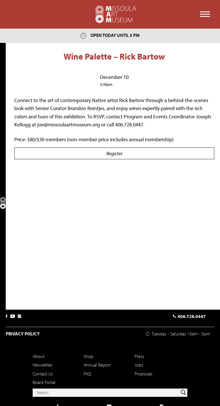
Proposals (143, 374)
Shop (88, 356)
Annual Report (97, 365)
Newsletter (43, 365)
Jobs (139, 365)
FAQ (87, 374)
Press (139, 356)
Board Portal (44, 382)
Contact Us (43, 374)
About (38, 356)
